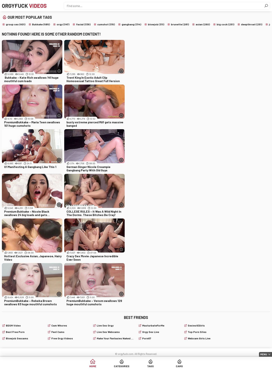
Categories (121, 366)
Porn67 (146, 338)
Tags (150, 366)
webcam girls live (199, 338)
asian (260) (203, 24)
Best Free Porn (15, 331)
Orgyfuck (24, 5)
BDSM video (13, 325)
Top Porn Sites (197, 331)
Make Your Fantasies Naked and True (115, 338)
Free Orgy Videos (62, 338)
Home (92, 366)
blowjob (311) (156, 24)
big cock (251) (225, 24)
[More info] (59, 70)
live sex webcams (108, 331)
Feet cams (57, 331)
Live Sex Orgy (105, 325)
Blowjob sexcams (17, 338)
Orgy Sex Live (150, 331)
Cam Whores (59, 325)
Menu (263, 354)
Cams (179, 366)
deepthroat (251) (251, 24)
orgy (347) (63, 24)
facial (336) (83, 24)
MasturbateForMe (153, 325)
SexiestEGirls (196, 325)
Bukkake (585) (41, 24)
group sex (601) (15, 24)
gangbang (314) (131, 24)
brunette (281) (180, 24)
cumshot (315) (106, 24)
